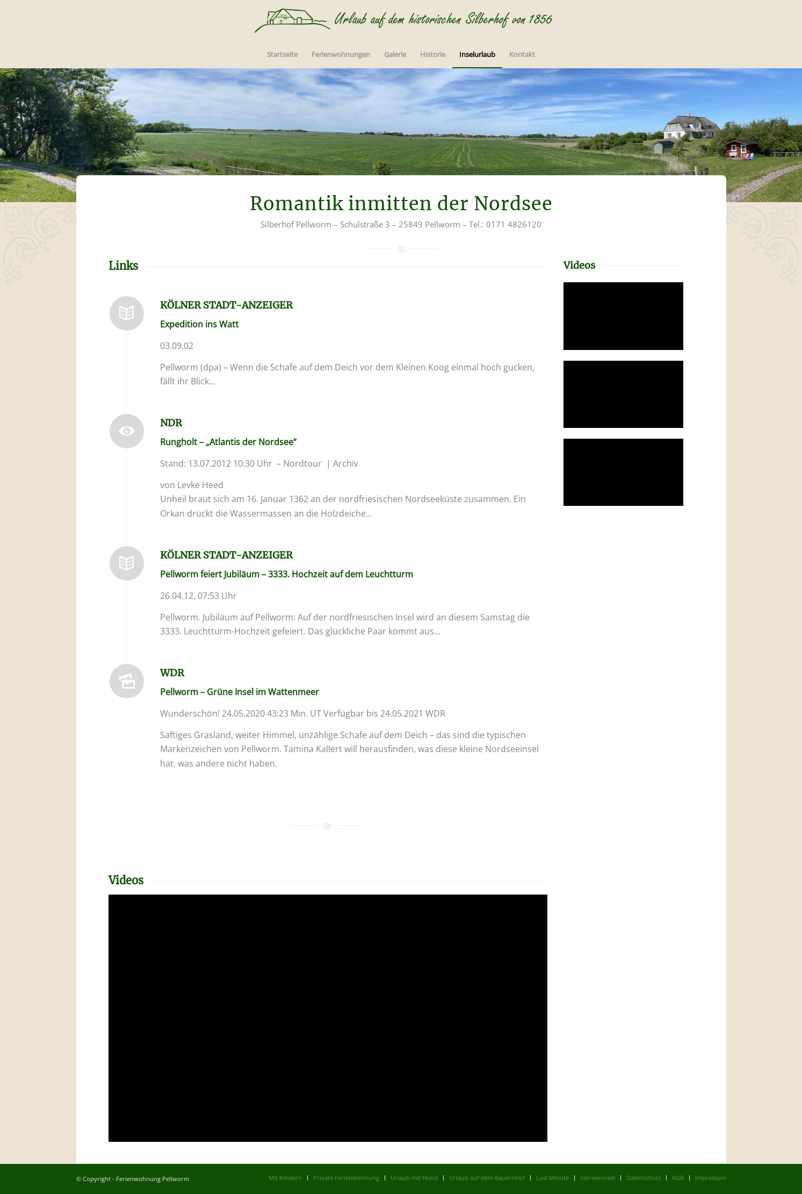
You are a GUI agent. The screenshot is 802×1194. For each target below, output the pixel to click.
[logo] (401, 20)
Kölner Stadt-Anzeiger (226, 305)
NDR (171, 423)
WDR (172, 673)
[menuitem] (282, 54)
